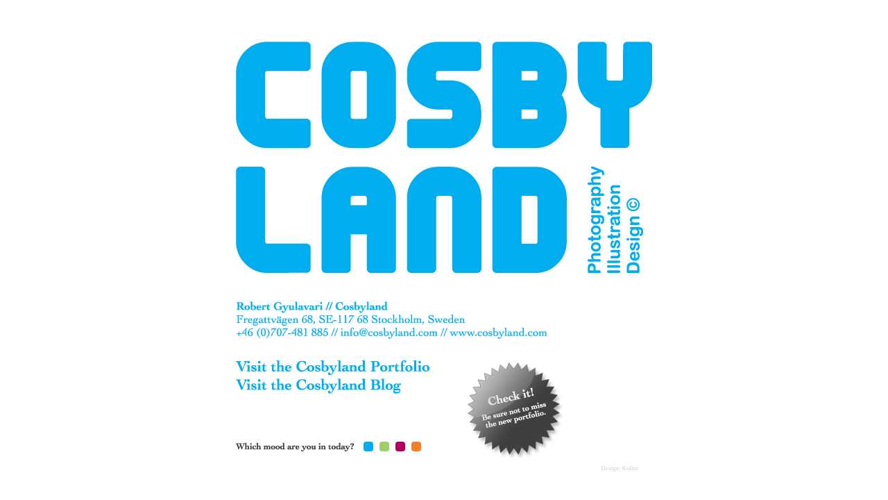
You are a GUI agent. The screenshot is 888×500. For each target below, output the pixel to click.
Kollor (630, 468)
